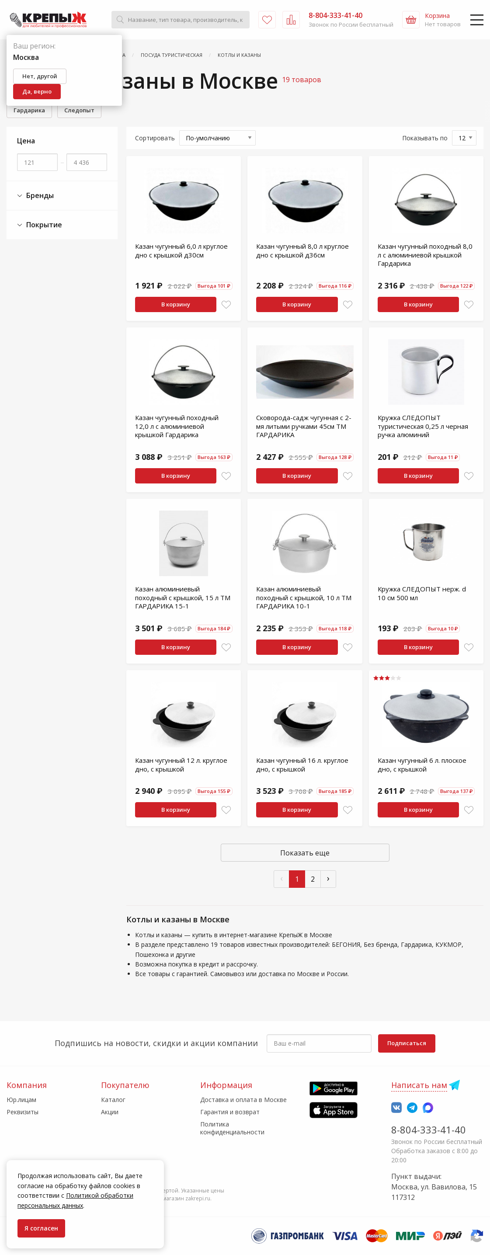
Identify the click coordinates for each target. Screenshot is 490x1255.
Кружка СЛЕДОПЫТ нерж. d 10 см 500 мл (422, 593)
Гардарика (29, 110)
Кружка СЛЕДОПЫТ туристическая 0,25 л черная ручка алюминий (423, 426)
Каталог (113, 1099)
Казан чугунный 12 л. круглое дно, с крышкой (181, 764)
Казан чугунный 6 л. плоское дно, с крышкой (422, 764)
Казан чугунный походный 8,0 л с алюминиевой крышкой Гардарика (425, 255)
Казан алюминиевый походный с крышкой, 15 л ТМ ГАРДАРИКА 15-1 (182, 597)
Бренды (35, 195)
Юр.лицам (21, 1099)
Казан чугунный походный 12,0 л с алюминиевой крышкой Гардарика (177, 426)
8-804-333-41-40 (428, 1129)
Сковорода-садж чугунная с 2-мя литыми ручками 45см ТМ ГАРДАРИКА (303, 426)
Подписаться (406, 1043)
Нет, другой (39, 76)
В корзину (175, 304)
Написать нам (419, 1085)
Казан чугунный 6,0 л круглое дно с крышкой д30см (181, 250)
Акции (109, 1112)
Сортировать (155, 138)
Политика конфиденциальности (232, 1128)
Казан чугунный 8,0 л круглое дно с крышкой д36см (302, 250)
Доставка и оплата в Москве (243, 1099)
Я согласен (41, 1228)
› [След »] (328, 878)
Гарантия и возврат (230, 1112)
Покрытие (39, 224)
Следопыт (79, 110)
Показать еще (305, 853)
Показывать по (425, 138)
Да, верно (37, 91)
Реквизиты (22, 1112)
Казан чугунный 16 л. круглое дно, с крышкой (302, 764)
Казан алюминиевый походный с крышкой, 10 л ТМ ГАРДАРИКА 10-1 (303, 597)
